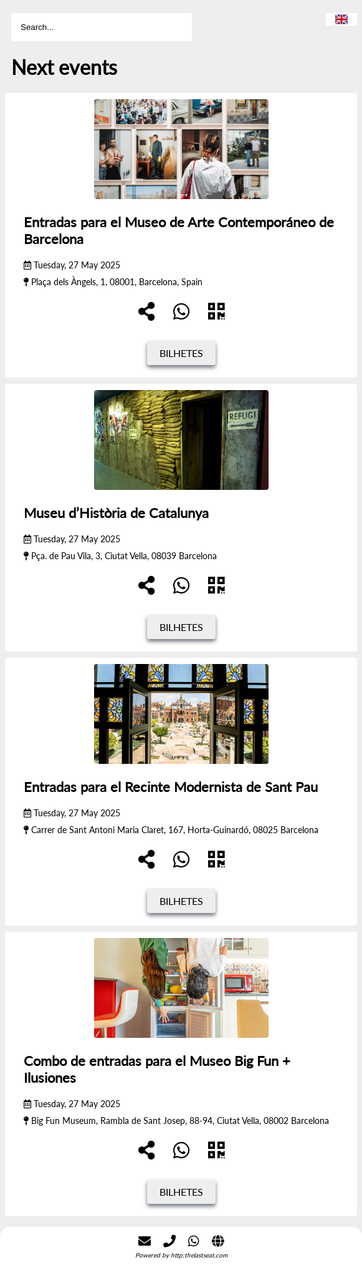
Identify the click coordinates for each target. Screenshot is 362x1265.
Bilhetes (181, 353)
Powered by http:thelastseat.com (181, 1255)
